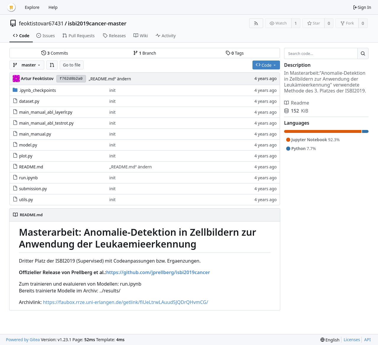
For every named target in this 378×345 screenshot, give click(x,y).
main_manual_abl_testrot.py (46, 123)
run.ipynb (28, 177)
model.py (28, 145)
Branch (144, 53)
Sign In (362, 7)
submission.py (33, 188)
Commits (54, 53)
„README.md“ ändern (110, 79)
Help (53, 7)
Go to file (71, 65)
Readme (296, 103)
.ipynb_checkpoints (37, 90)
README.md (31, 167)
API (367, 339)
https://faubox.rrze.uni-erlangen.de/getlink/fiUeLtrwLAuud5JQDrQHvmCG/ (125, 302)
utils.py (26, 199)
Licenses (352, 339)
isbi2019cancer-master (97, 23)
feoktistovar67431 (41, 23)
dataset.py (29, 101)
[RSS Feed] (256, 23)
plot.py (25, 156)
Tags (235, 53)
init (112, 90)
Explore (32, 7)
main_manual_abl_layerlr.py (45, 112)
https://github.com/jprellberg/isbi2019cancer (158, 272)
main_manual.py (35, 134)
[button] (52, 65)
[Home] (11, 7)
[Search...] (363, 53)
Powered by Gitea (23, 339)
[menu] (330, 340)
